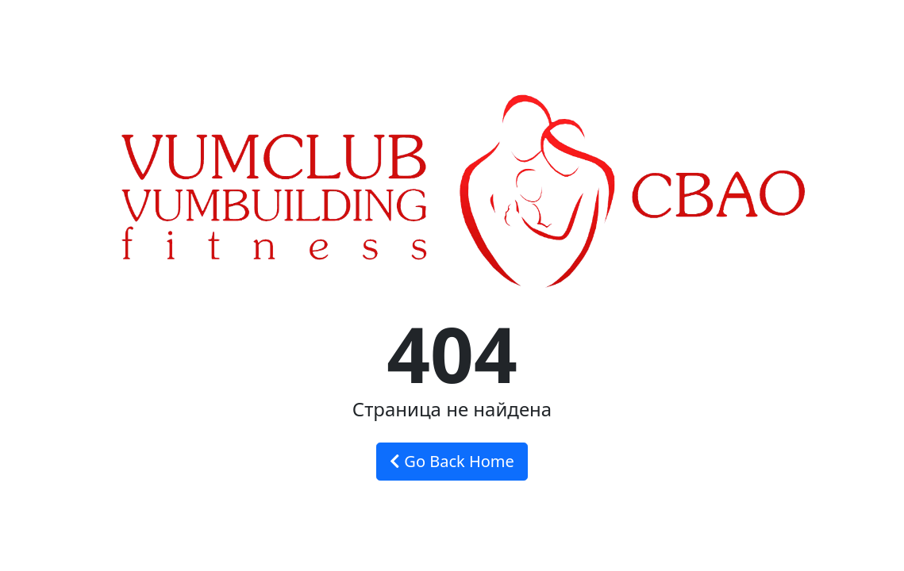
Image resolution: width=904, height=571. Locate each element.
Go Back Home (452, 461)
